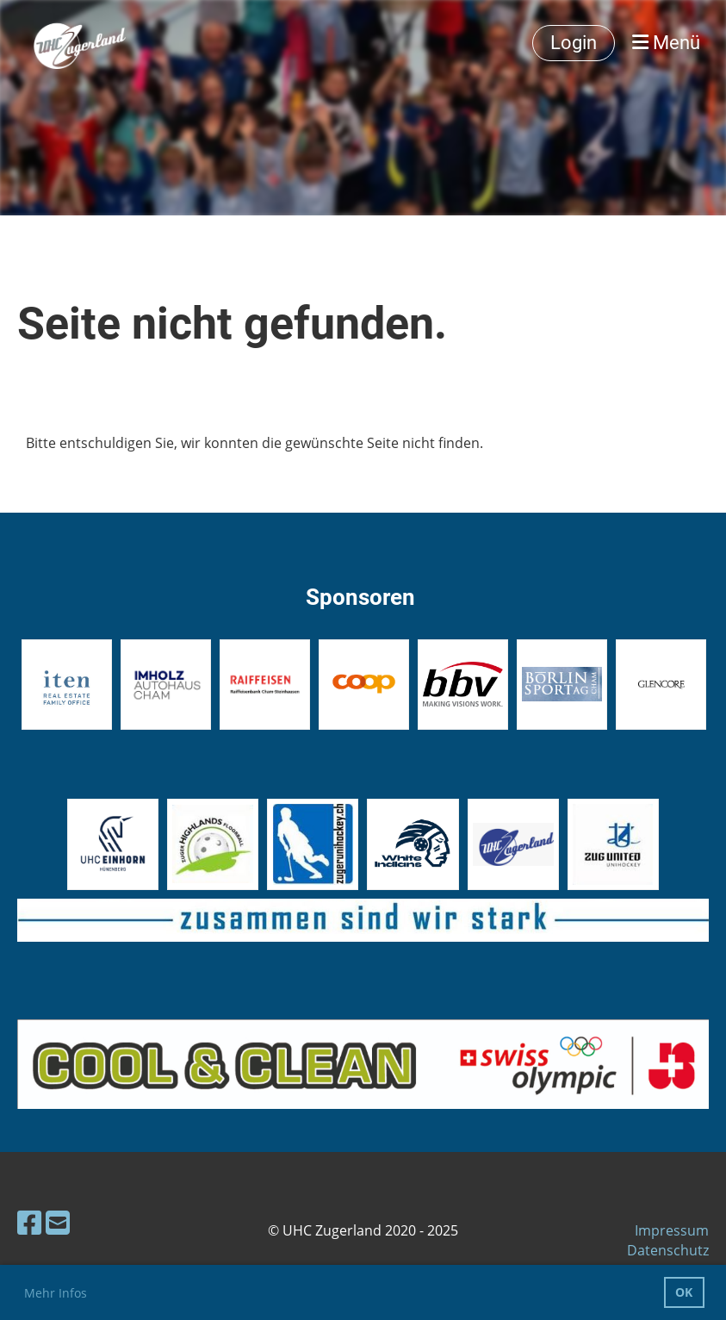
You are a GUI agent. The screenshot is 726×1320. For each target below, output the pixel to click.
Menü (666, 42)
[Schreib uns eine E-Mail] (58, 1222)
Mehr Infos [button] (55, 1293)
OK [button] (683, 1292)
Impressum (672, 1230)
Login (573, 42)
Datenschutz (668, 1250)
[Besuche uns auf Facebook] (29, 1222)
